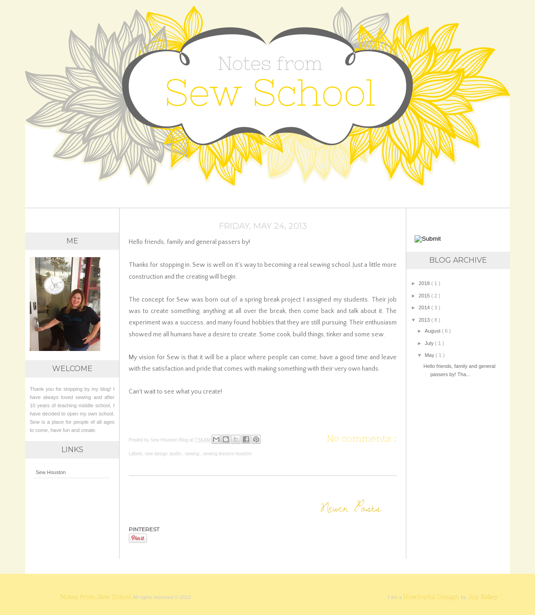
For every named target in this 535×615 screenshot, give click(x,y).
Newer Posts (351, 507)
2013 (425, 320)
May (430, 355)
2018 (425, 283)
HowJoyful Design (432, 596)
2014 (425, 307)
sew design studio (163, 453)
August (433, 331)
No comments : (362, 438)
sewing (193, 453)
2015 (425, 295)
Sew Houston (51, 472)
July (430, 343)
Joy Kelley (483, 596)
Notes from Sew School (96, 596)
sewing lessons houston (227, 453)
